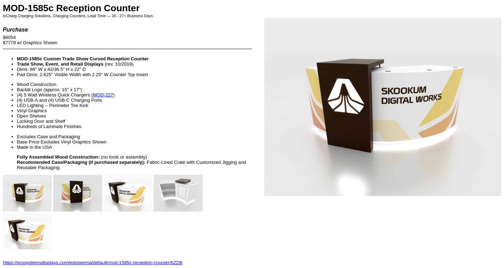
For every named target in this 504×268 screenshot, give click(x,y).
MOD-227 (103, 95)
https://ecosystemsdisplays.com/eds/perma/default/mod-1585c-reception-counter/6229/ (92, 262)
